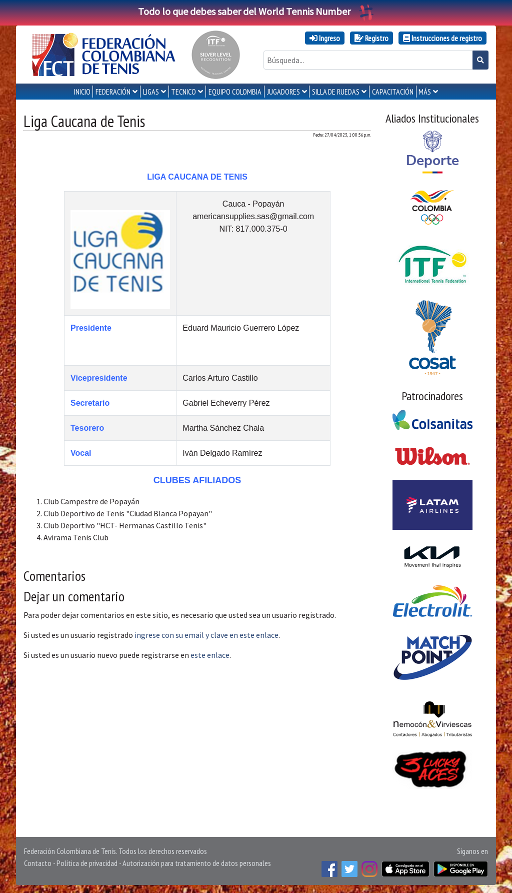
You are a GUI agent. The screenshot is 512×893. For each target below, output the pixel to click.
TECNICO (183, 92)
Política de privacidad (87, 863)
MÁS (424, 92)
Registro (371, 38)
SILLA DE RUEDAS (336, 92)
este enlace (210, 655)
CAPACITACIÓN (393, 92)
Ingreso (325, 38)
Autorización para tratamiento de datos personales (196, 863)
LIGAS (151, 92)
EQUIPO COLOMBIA (235, 92)
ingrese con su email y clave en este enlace (206, 635)
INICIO (82, 92)
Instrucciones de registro (442, 38)
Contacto (38, 863)
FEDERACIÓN (113, 92)
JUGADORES (283, 92)
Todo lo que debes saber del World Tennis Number (256, 11)
